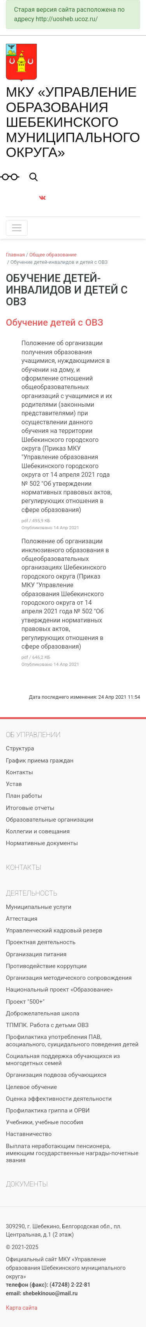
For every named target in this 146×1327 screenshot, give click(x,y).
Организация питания (36, 954)
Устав (14, 784)
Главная (15, 255)
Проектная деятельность (41, 942)
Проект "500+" (25, 1001)
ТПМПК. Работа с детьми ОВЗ (47, 1025)
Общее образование (52, 255)
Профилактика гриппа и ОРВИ (48, 1110)
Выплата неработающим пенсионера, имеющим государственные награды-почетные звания (72, 1153)
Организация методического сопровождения (69, 977)
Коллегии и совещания (38, 831)
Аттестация (21, 918)
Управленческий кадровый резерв (54, 930)
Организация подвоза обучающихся (56, 1074)
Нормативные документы (42, 843)
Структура (20, 748)
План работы (24, 795)
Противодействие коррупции (46, 966)
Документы (27, 1184)
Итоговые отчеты (30, 807)
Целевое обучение (31, 1087)
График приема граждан (40, 760)
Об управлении (33, 735)
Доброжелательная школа (42, 1013)
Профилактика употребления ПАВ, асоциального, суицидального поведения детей (72, 1040)
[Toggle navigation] (17, 228)
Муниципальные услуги (38, 907)
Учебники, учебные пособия (44, 1122)
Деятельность (31, 893)
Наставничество (29, 1134)
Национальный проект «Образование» (59, 989)
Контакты (19, 772)
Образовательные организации (49, 819)
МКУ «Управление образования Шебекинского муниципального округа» (73, 122)
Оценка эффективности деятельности (59, 1098)
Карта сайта (21, 1308)
